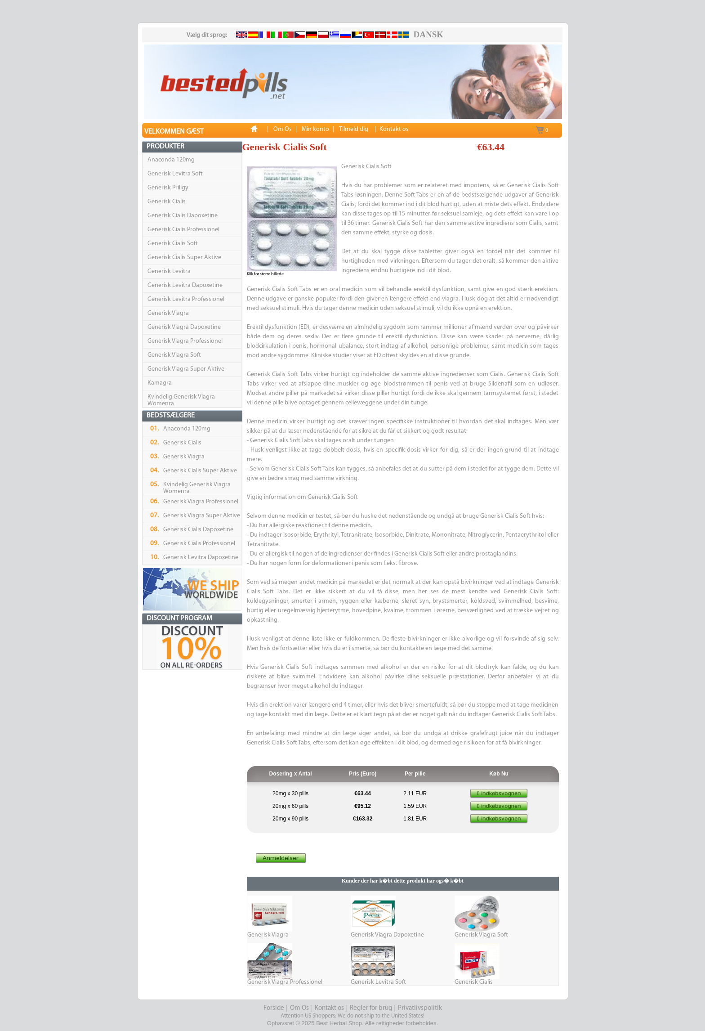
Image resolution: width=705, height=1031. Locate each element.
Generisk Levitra (169, 271)
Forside (273, 1008)
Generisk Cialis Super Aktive (184, 257)
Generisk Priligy (167, 187)
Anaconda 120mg (171, 160)
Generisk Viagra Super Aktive (185, 369)
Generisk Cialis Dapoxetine (182, 215)
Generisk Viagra (168, 313)
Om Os (299, 1008)
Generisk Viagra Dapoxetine (184, 327)
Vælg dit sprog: (207, 35)
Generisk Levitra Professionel (185, 299)
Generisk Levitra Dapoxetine (185, 285)
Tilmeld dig (353, 129)
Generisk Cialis (166, 201)
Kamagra (159, 383)
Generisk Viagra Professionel (185, 341)
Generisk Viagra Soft (174, 355)
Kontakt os (329, 1008)
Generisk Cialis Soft (172, 243)
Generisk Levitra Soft (175, 173)
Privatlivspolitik (420, 1008)
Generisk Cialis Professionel (183, 229)
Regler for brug (371, 1008)
